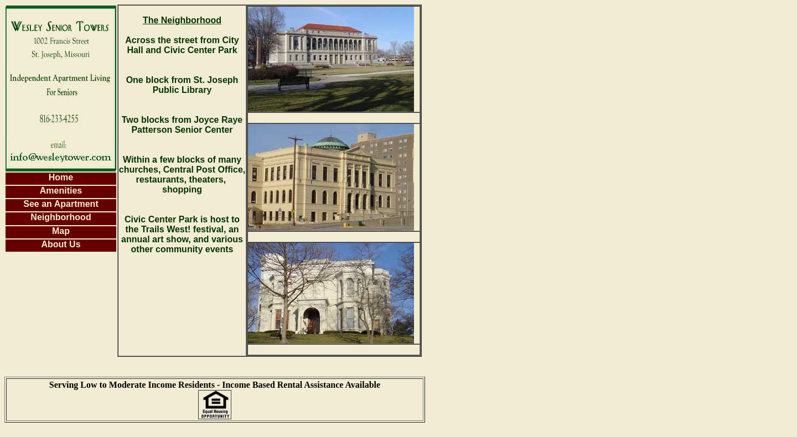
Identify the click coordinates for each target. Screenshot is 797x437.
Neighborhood (60, 217)
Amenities (61, 190)
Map (61, 231)
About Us (60, 244)
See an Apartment (60, 204)
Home (61, 177)
